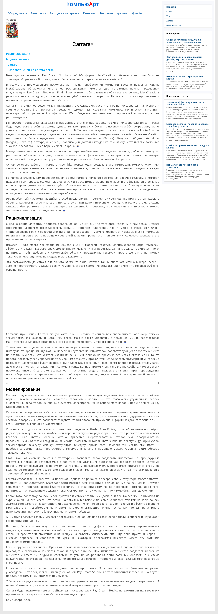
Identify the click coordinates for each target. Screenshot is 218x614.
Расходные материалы (64, 13)
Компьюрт (82, 4)
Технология (38, 13)
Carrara (13, 64)
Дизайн (137, 13)
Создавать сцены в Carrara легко (31, 70)
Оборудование (17, 13)
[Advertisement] (83, 302)
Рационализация (18, 53)
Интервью (89, 13)
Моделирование (17, 59)
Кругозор (122, 13)
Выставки (106, 13)
